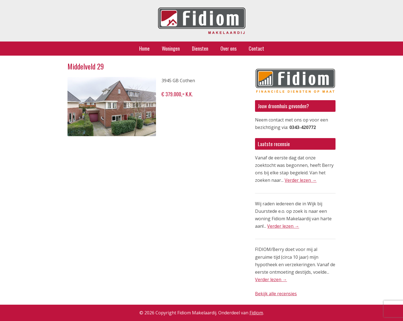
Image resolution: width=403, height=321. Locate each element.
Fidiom (256, 313)
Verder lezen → (300, 180)
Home (144, 48)
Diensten (200, 48)
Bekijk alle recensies (276, 294)
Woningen (171, 48)
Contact (256, 48)
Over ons (228, 48)
